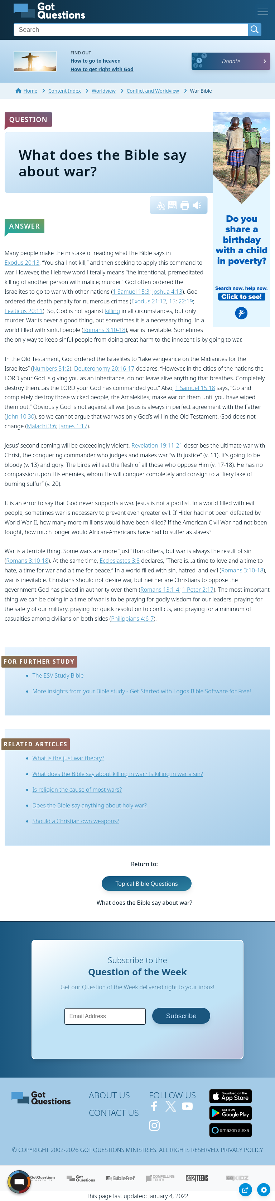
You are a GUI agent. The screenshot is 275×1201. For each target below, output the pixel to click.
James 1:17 (73, 426)
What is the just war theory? (69, 758)
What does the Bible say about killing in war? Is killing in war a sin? (118, 774)
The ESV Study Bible (58, 675)
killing (112, 311)
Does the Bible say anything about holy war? (90, 805)
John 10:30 (20, 416)
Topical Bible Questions (146, 883)
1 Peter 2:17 (198, 590)
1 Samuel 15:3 (131, 292)
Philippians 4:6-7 (132, 619)
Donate (231, 61)
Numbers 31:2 (51, 368)
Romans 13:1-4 (159, 590)
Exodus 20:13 (22, 263)
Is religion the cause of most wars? (77, 790)
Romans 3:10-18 (104, 330)
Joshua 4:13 (167, 292)
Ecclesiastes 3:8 (120, 561)
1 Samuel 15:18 (195, 388)
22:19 (185, 301)
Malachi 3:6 (41, 426)
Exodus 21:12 (148, 301)
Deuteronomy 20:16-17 (104, 368)
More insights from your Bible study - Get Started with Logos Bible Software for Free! (142, 691)
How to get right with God (102, 69)
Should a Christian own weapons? (76, 821)
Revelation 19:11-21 (157, 445)
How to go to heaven (96, 60)
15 (172, 301)
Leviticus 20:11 (24, 311)
